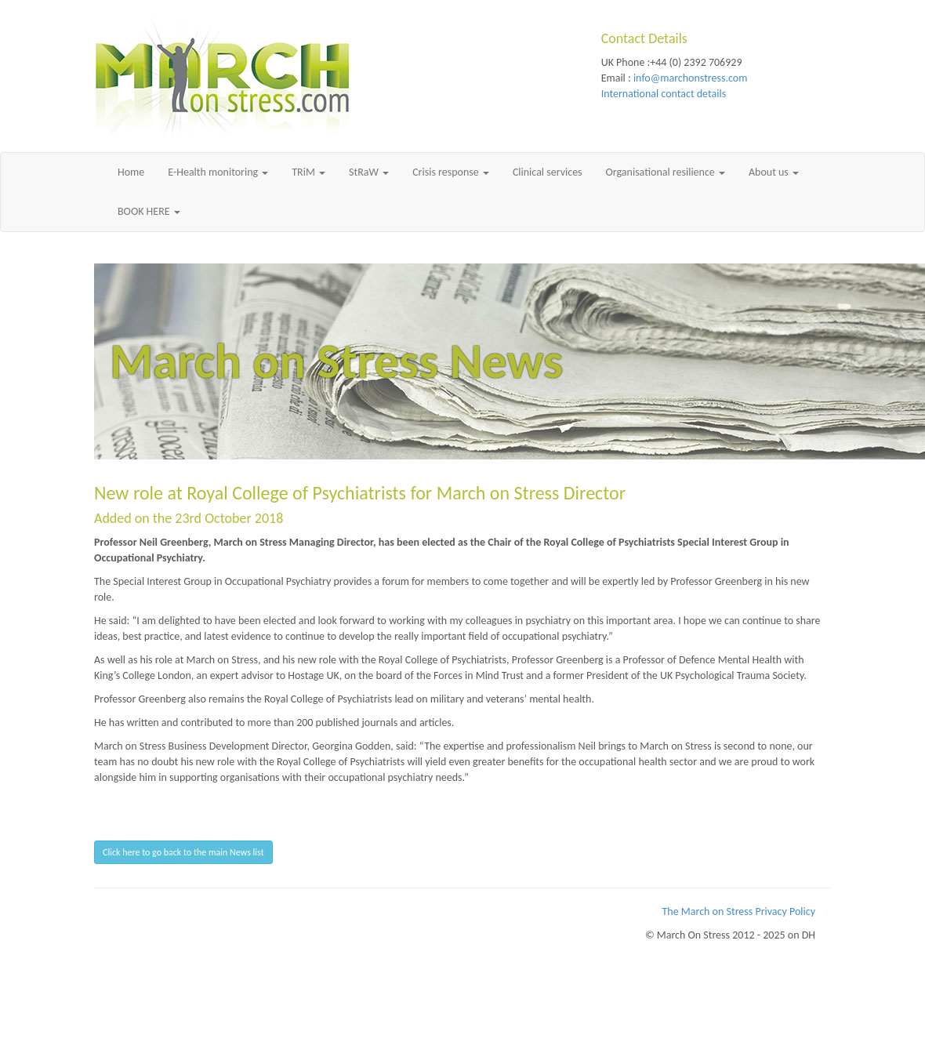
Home (131, 172)
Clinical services (547, 172)
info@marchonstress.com (690, 78)
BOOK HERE (149, 211)
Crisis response (450, 172)
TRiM (308, 172)
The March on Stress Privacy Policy (739, 911)
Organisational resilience (665, 172)
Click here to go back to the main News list (183, 852)
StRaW (369, 172)
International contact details (663, 93)
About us (774, 172)
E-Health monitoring (218, 172)
